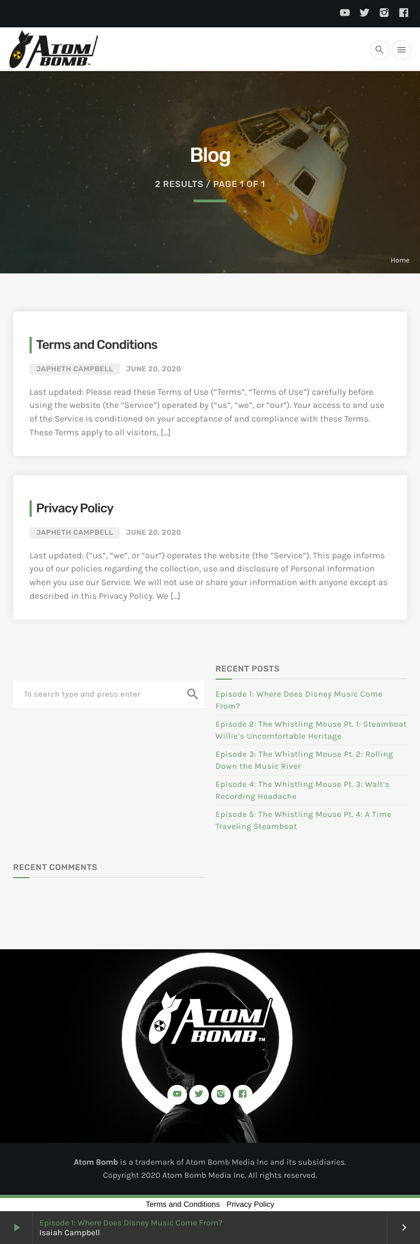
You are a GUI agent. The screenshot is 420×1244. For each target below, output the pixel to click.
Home (400, 260)
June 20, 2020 (154, 369)
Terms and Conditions (97, 344)
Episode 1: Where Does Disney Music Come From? (131, 1223)
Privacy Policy (74, 508)
